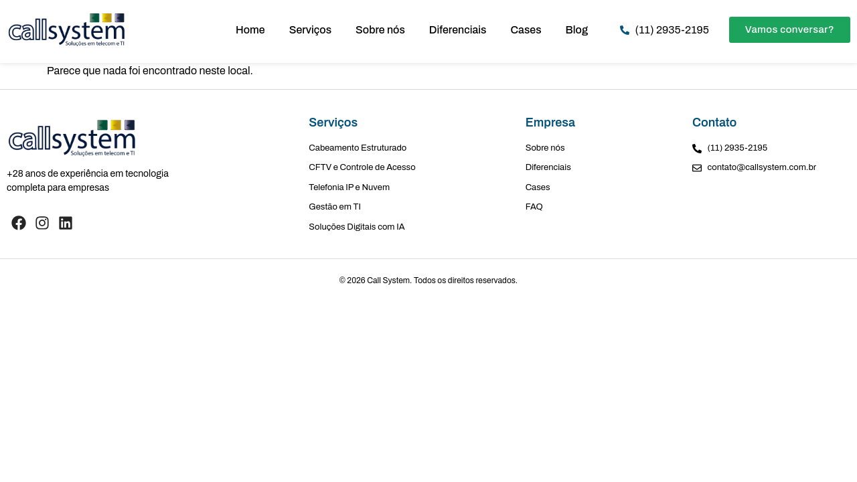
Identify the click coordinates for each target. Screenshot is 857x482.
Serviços (310, 29)
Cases (526, 29)
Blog (577, 29)
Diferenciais (458, 29)
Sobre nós (380, 29)
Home (250, 29)
